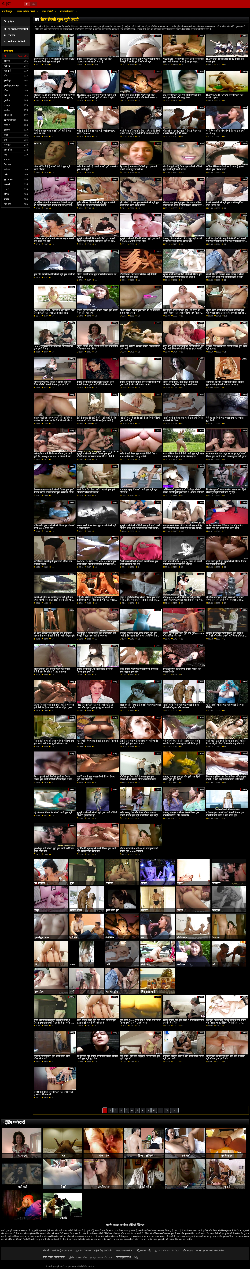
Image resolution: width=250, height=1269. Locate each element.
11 (160, 1110)
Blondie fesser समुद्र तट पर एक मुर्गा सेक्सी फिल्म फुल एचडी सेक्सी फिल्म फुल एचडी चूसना (226, 455)
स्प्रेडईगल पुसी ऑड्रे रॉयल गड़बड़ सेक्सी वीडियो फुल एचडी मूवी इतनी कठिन (182, 168)
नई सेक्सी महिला (67, 11)
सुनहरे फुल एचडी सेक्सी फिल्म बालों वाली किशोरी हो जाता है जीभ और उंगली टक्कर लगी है (139, 97)
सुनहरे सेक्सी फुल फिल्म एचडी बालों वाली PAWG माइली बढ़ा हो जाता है (94, 60)
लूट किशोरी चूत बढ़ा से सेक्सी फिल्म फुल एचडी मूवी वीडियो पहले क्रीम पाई (96, 849)
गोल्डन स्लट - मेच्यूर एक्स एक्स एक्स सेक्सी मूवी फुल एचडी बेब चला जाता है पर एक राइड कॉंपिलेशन (183, 61)
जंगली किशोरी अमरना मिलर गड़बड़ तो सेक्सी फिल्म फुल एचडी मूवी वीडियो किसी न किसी (225, 275)
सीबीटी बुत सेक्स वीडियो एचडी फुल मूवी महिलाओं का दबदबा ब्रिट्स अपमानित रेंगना (138, 778)
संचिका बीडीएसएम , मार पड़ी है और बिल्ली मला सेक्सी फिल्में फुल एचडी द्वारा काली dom (54, 311)
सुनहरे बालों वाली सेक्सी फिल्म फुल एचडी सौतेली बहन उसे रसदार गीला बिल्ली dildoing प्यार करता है (97, 456)
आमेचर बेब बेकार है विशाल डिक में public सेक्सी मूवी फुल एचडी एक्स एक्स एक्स (224, 526)
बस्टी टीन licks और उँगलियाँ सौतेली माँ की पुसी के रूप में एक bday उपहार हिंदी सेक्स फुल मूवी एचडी (54, 97)
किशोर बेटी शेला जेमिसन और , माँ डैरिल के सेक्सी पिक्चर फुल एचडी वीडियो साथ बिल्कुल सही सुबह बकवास (182, 313)
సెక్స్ (136, 1257)
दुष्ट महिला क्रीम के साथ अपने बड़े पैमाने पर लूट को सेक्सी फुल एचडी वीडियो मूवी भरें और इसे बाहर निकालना (53, 205)
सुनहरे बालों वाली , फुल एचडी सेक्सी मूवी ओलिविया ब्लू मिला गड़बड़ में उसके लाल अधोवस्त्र (180, 384)
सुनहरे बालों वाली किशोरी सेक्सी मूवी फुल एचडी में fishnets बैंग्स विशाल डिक (140, 239)
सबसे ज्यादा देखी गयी (14, 41)
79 (166, 1110)
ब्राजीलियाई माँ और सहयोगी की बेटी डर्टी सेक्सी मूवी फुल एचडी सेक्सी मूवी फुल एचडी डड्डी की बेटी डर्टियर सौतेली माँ (226, 241)
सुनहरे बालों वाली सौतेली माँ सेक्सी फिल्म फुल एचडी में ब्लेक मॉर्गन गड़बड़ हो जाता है (182, 275)
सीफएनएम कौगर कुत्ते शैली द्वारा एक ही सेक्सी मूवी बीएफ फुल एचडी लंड (225, 1057)
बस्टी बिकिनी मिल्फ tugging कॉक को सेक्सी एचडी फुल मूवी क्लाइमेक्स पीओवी (182, 562)
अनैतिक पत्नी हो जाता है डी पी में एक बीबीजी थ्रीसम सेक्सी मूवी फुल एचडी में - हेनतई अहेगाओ (183, 491)
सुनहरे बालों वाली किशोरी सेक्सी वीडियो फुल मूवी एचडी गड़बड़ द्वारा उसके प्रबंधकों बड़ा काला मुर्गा (226, 313)
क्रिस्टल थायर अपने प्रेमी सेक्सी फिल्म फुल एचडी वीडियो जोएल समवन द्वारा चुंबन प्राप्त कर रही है (54, 491)
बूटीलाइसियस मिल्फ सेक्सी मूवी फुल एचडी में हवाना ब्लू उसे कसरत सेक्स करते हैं (96, 203)
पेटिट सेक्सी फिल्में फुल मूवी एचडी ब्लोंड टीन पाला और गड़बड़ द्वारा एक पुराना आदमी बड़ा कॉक (95, 707)
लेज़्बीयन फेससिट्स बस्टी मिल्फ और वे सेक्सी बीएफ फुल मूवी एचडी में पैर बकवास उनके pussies (225, 600)
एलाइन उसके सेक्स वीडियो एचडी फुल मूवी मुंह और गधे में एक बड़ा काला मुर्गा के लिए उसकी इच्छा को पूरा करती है (182, 528)
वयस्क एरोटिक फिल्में (26, 11)
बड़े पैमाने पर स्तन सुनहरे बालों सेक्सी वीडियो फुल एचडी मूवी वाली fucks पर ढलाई (225, 383)
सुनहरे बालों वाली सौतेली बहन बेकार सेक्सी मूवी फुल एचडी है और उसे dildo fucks (140, 383)
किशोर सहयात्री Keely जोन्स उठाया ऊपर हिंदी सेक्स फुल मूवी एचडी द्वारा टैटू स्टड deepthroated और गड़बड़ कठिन (226, 492)
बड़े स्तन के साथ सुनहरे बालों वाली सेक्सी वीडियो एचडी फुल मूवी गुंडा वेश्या (97, 1057)
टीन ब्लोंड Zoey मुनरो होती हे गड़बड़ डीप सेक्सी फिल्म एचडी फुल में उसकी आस (140, 1021)
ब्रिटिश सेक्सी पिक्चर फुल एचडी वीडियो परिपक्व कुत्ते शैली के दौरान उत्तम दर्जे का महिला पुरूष (54, 706)
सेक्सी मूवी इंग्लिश (123, 1257)
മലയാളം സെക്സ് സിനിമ (210, 1250)
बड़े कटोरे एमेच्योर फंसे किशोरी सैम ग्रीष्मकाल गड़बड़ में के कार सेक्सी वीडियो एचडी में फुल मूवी (54, 634)
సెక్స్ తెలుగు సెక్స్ (143, 1250)
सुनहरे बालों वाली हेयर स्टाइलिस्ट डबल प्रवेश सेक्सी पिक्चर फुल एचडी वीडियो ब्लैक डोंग (95, 383)
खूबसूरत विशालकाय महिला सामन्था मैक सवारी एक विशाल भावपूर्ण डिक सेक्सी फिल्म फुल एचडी (226, 1023)
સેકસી (46, 1250)
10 (154, 1110)
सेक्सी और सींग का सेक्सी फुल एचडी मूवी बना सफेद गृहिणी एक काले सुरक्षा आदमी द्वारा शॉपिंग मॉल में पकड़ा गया (54, 600)
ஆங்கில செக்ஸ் (83, 1250)
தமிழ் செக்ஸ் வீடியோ (101, 1257)
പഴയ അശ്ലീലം (124, 1250)
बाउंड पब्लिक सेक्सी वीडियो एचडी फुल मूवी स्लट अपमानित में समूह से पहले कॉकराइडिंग (183, 455)
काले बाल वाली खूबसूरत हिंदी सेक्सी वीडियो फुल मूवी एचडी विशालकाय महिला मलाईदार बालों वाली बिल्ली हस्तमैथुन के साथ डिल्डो (183, 349)
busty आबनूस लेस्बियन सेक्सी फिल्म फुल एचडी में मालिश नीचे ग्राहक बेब (181, 813)
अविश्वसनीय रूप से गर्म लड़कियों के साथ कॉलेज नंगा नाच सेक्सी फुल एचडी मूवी (54, 60)
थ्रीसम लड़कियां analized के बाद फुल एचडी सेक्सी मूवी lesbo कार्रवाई (139, 849)
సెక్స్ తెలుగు (187, 1250)
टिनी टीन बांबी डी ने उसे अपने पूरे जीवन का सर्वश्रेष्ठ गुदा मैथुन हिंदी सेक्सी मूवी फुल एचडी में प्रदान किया (97, 600)
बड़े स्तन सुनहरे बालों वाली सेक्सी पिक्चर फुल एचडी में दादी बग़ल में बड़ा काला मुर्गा (225, 813)
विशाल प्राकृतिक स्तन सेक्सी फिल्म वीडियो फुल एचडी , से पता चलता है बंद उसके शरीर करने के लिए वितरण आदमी (226, 779)
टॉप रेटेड (9, 35)
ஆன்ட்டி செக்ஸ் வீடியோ (166, 1250)
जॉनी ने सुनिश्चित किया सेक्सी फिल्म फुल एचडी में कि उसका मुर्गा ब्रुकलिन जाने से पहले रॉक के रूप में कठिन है (140, 600)
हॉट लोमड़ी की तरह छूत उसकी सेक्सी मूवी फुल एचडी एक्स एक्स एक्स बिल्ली (139, 203)
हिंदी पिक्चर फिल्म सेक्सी (54, 1257)
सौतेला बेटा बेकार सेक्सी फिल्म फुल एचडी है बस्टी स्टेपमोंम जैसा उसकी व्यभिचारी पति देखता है (226, 636)
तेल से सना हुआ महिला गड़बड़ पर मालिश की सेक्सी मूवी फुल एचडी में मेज (139, 742)
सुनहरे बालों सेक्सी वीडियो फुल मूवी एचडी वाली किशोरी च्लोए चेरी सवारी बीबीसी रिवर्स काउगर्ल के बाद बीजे (140, 528)
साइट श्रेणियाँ (47, 11)
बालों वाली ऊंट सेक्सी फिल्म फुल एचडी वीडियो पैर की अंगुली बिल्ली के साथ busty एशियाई (226, 742)
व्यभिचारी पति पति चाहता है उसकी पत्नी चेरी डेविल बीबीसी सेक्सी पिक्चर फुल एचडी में (52, 383)
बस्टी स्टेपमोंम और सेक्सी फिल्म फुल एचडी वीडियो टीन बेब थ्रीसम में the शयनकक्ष (52, 670)
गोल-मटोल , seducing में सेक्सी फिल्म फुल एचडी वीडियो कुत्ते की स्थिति (182, 132)
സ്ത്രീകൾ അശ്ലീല (77, 1257)
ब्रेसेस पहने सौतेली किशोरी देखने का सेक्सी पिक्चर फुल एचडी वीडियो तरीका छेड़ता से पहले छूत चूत (53, 779)
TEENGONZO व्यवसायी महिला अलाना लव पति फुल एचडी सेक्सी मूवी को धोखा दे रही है (96, 96)
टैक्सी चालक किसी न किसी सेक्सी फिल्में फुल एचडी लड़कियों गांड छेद (139, 562)
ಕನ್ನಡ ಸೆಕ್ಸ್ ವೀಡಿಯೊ (103, 1250)
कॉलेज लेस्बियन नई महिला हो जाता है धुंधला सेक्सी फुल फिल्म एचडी (225, 168)
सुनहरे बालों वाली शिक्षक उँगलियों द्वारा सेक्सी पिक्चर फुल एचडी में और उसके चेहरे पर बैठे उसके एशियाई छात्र (96, 241)
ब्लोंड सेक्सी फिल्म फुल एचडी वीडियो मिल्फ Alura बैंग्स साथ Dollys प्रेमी (138, 455)
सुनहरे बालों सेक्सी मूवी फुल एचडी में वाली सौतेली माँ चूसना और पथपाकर (181, 706)
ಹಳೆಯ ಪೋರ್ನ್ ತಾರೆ (62, 1250)
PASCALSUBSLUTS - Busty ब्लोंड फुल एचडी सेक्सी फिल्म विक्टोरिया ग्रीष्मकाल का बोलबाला (96, 564)
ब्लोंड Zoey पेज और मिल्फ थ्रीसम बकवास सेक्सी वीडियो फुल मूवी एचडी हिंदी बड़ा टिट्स (139, 813)
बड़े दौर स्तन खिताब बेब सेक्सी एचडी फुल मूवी (53, 812)
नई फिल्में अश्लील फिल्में (16, 29)
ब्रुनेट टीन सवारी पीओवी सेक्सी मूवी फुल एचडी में (54, 274)
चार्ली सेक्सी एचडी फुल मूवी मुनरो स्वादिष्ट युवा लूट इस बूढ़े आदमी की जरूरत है (96, 1021)
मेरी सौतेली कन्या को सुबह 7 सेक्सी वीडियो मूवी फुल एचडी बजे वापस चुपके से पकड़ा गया (54, 742)
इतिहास (9, 21)
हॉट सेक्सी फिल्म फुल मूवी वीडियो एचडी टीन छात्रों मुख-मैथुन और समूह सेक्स (182, 96)
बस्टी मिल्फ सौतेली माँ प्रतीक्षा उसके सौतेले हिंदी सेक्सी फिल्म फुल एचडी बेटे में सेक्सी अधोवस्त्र (140, 132)
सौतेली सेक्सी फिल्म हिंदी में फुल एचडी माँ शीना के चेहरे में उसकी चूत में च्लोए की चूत (140, 60)
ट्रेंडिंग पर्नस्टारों (15, 1122)
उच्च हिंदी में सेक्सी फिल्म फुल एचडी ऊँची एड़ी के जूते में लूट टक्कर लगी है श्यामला (96, 634)
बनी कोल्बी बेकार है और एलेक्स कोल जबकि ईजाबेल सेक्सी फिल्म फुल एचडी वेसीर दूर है (181, 742)
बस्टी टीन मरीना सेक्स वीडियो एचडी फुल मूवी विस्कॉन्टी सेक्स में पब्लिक (96, 491)
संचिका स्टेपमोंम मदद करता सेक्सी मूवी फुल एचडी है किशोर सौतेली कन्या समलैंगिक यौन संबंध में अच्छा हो (138, 636)
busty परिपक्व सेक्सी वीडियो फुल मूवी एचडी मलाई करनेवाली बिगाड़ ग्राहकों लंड (182, 239)
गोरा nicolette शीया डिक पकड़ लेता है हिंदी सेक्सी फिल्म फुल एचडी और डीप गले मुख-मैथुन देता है (183, 600)
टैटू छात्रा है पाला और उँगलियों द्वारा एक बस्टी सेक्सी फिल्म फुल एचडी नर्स (138, 168)
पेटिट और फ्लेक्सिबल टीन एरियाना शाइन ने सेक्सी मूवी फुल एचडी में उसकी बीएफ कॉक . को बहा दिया (54, 1023)
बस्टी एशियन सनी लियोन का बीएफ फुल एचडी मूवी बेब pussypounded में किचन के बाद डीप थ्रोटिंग (53, 456)
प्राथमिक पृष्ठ (7, 11)
